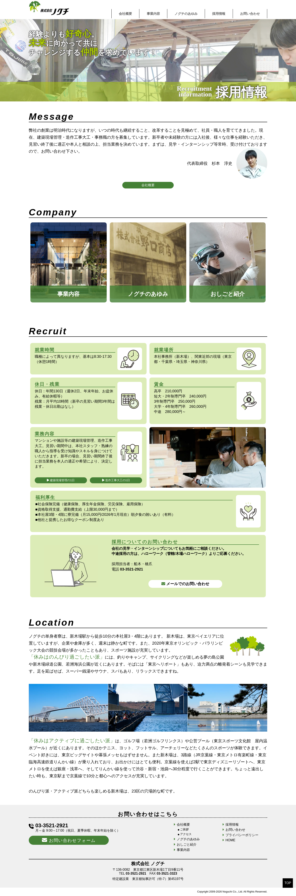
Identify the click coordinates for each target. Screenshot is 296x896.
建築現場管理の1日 (61, 480)
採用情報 (218, 13)
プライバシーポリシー (241, 835)
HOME (230, 840)
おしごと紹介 (187, 844)
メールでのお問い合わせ (185, 584)
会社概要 (125, 13)
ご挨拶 (184, 829)
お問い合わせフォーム (68, 840)
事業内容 (153, 13)
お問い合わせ (250, 13)
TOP (287, 883)
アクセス (186, 834)
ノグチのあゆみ (186, 13)
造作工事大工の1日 (116, 480)
